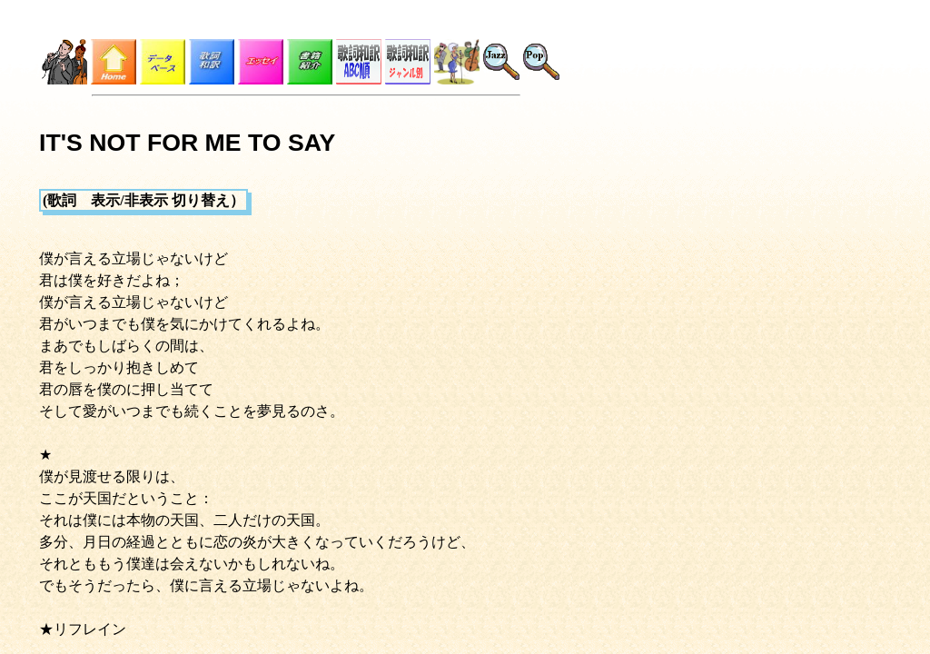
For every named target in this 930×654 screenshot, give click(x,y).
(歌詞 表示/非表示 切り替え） (143, 200)
